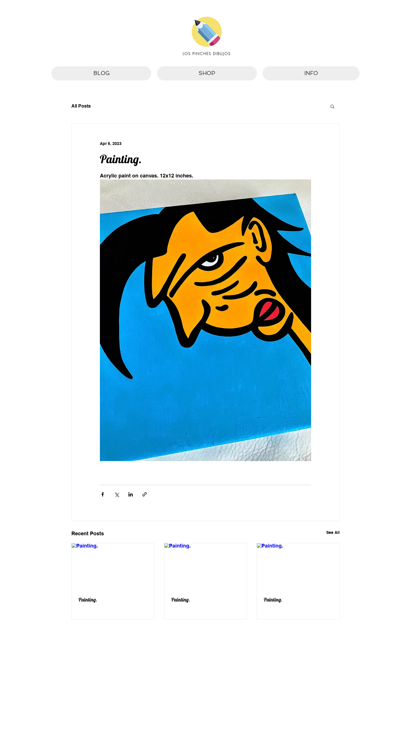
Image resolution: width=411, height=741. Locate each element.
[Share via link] (144, 494)
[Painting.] (113, 566)
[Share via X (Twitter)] (116, 494)
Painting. (87, 599)
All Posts (81, 106)
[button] (332, 106)
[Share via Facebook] (102, 494)
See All (333, 532)
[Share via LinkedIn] (130, 494)
